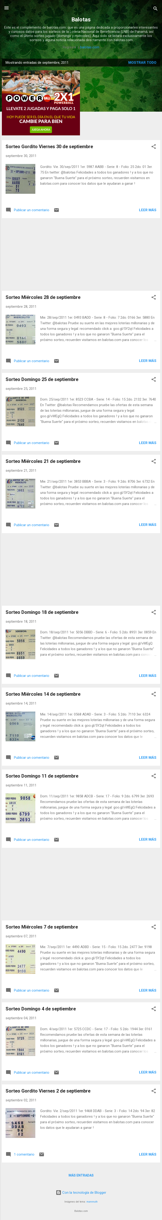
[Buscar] (155, 9)
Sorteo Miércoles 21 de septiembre (43, 461)
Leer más (147, 210)
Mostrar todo (142, 62)
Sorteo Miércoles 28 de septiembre (43, 297)
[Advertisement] (81, 254)
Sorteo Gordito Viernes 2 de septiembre (48, 1091)
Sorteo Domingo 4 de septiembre (41, 1009)
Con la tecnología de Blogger (81, 1192)
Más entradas (81, 1175)
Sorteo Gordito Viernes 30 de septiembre (49, 146)
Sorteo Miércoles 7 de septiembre (42, 927)
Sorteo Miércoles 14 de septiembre (43, 694)
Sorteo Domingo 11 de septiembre (42, 776)
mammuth (92, 1201)
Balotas (81, 19)
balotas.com (89, 47)
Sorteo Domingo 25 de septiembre (42, 379)
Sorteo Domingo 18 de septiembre (42, 612)
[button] (153, 147)
